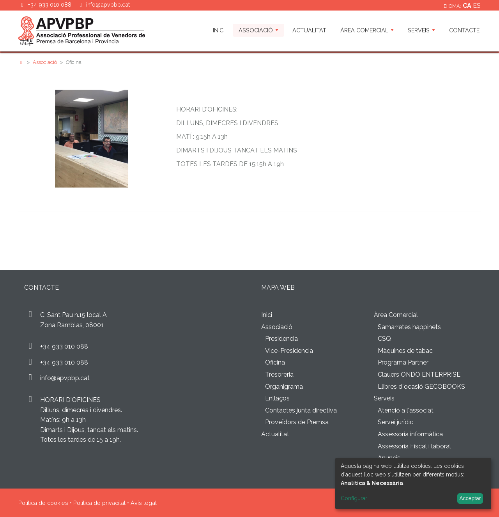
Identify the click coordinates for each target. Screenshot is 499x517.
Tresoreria (279, 374)
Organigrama (284, 386)
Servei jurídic (395, 422)
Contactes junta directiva (301, 410)
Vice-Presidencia (289, 350)
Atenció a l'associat (406, 410)
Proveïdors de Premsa (297, 422)
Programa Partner (403, 362)
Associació (258, 30)
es (477, 5)
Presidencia (281, 338)
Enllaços (277, 398)
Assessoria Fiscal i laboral (414, 446)
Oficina (275, 362)
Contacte (464, 30)
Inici (219, 30)
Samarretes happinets (409, 327)
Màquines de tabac (405, 350)
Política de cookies (43, 502)
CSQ (384, 338)
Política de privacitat (99, 502)
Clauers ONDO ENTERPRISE (419, 374)
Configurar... (355, 498)
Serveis (421, 30)
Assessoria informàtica (410, 434)
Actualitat (309, 30)
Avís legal (144, 502)
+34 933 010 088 (64, 346)
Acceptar (470, 498)
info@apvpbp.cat (108, 4)
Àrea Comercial (367, 30)
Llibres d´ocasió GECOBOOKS (421, 386)
